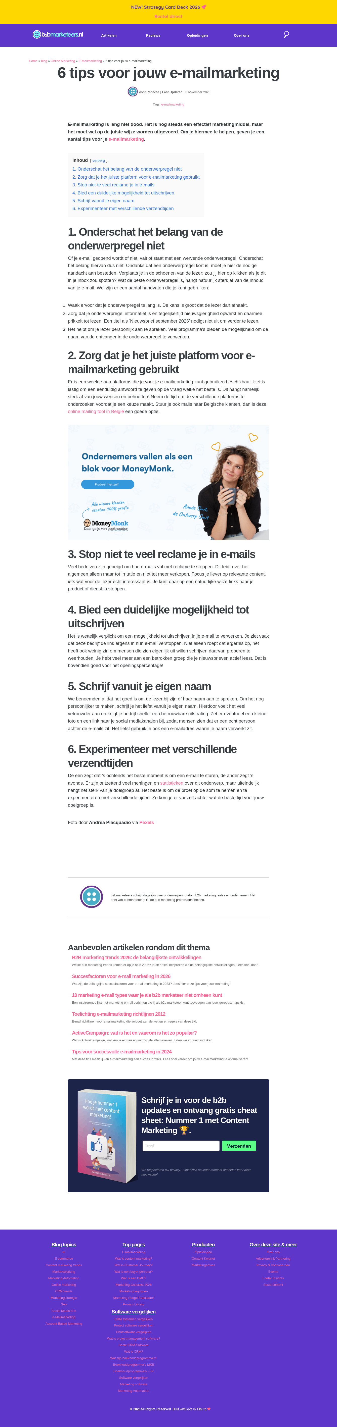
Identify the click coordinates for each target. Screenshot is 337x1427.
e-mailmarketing (172, 104)
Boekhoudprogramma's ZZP (133, 1371)
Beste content (273, 1285)
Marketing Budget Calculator (133, 1298)
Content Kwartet (203, 1258)
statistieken (171, 783)
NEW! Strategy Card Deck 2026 (166, 7)
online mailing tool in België (96, 411)
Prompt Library (133, 1304)
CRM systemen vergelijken (133, 1319)
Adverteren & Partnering (273, 1258)
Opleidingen (197, 35)
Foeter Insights (273, 1278)
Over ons (241, 35)
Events (273, 1271)
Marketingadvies (203, 1265)
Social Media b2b (64, 1311)
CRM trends (63, 1291)
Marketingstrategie (64, 1298)
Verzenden (239, 1146)
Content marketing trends (64, 1265)
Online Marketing (63, 61)
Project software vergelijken (133, 1325)
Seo (64, 1304)
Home (33, 61)
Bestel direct (168, 16)
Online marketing (64, 1285)
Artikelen (108, 35)
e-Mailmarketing (63, 1317)
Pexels (146, 822)
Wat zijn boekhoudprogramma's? (133, 1358)
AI (63, 1252)
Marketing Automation (63, 1278)
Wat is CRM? (133, 1351)
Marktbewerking (64, 1271)
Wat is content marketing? (133, 1258)
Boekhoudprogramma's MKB (133, 1364)
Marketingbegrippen (133, 1291)
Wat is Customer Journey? (133, 1265)
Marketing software (133, 1384)
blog (44, 61)
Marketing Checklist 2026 (133, 1285)
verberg (99, 161)
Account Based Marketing (64, 1324)
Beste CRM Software (134, 1345)
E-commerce (64, 1258)
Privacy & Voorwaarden (273, 1265)
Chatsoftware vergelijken (133, 1332)
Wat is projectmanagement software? (133, 1338)
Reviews (153, 35)
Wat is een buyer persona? (133, 1271)
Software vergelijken (133, 1378)
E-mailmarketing (90, 61)
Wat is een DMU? (133, 1278)
